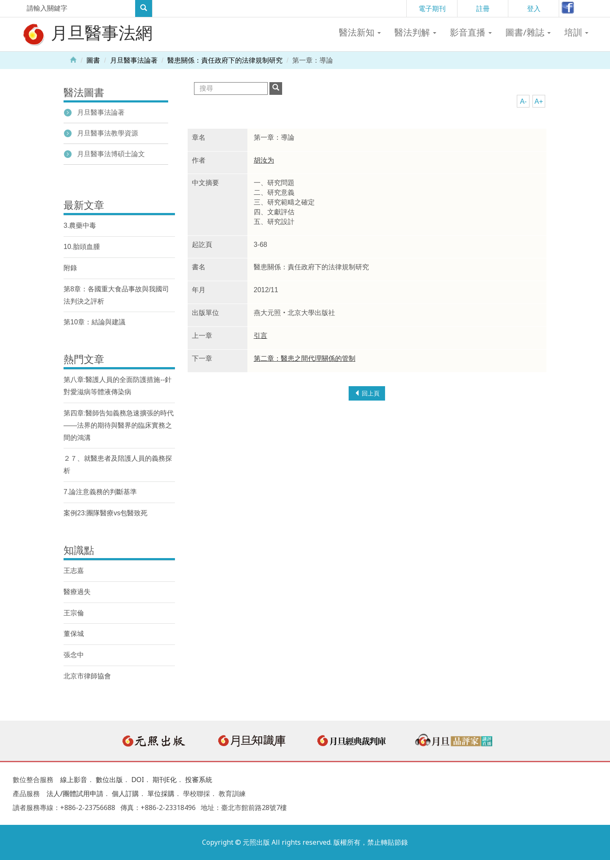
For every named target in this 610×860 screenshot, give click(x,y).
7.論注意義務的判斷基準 (100, 491)
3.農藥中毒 (80, 225)
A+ (539, 101)
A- (523, 101)
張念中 (74, 654)
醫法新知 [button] (360, 32)
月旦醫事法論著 (134, 60)
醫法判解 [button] (415, 32)
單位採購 (161, 793)
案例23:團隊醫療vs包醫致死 (105, 513)
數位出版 (109, 779)
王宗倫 (74, 613)
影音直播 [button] (471, 32)
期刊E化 (164, 779)
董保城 (74, 633)
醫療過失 (77, 591)
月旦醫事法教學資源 (107, 133)
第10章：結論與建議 (94, 322)
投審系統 (198, 779)
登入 (534, 8)
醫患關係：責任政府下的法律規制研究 (225, 60)
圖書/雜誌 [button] (528, 32)
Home (73, 59)
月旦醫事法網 (86, 34)
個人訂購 (125, 793)
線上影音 (73, 779)
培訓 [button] (576, 32)
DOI (137, 779)
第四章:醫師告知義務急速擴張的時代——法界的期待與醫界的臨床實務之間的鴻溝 (119, 425)
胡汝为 (264, 160)
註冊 (483, 8)
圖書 (93, 60)
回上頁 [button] (367, 393)
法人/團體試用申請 (75, 793)
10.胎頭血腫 (82, 246)
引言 (260, 335)
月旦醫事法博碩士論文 (111, 154)
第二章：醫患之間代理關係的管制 (304, 358)
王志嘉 (74, 570)
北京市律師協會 (87, 676)
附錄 (70, 267)
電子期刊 (432, 8)
